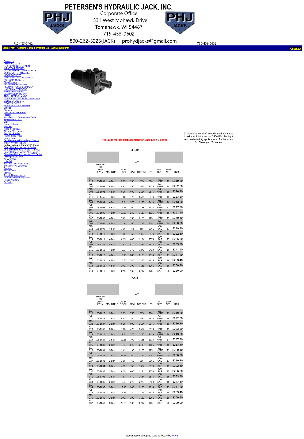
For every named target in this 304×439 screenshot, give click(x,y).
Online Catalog (11, 124)
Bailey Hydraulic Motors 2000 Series (21, 152)
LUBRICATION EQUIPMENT (17, 66)
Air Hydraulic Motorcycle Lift (17, 177)
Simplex (7, 108)
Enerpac (8, 168)
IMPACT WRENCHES (14, 68)
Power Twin (9, 138)
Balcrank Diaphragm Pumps (17, 164)
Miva (175, 435)
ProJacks (8, 182)
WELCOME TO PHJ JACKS (17, 73)
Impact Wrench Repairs (15, 143)
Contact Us (9, 61)
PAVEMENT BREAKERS (15, 84)
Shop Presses (10, 82)
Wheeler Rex (10, 171)
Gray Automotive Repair (15, 112)
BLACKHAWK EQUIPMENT (17, 105)
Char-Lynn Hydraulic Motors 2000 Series (23, 154)
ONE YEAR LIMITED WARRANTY (20, 71)
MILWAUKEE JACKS (14, 91)
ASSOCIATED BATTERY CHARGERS (22, 98)
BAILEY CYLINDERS (14, 101)
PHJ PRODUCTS (12, 64)
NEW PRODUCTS (12, 75)
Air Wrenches (10, 159)
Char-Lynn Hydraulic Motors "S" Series (22, 150)
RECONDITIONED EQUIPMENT (19, 87)
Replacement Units (13, 119)
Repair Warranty (11, 180)
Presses (7, 115)
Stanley (7, 173)
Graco (7, 122)
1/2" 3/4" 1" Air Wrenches (15, 166)
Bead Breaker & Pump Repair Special (21, 140)
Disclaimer (9, 110)
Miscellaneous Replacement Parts (20, 117)
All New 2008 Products (14, 131)
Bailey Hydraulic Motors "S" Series (20, 147)
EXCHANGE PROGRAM (15, 94)
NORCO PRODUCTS (14, 80)
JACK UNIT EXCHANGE (15, 96)
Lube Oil (8, 161)
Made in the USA (12, 129)
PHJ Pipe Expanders (13, 157)
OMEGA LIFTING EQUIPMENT (18, 78)
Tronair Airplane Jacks (14, 175)
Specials (8, 126)
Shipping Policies (12, 133)
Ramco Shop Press (13, 136)
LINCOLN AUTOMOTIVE (15, 89)
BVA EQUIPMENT (12, 103)
